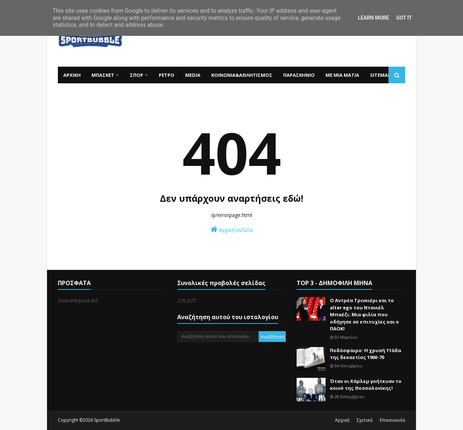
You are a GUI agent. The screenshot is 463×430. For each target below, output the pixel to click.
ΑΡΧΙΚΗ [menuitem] (72, 75)
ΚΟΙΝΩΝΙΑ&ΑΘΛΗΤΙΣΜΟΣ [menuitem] (241, 75)
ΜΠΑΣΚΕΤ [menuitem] (103, 75)
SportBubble (107, 420)
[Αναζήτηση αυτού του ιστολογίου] (218, 336)
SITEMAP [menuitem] (380, 75)
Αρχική (342, 420)
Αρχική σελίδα (231, 229)
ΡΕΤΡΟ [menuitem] (166, 75)
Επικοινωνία (392, 420)
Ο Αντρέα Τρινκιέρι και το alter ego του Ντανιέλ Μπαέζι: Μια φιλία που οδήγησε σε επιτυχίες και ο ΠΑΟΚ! (364, 314)
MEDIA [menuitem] (192, 75)
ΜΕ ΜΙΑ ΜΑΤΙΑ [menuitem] (342, 75)
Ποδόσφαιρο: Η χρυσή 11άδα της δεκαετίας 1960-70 (365, 354)
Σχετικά (365, 420)
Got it (404, 18)
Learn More (373, 18)
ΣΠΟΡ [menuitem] (136, 75)
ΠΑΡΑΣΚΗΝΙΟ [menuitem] (299, 75)
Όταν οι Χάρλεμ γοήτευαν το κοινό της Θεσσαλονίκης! (366, 385)
